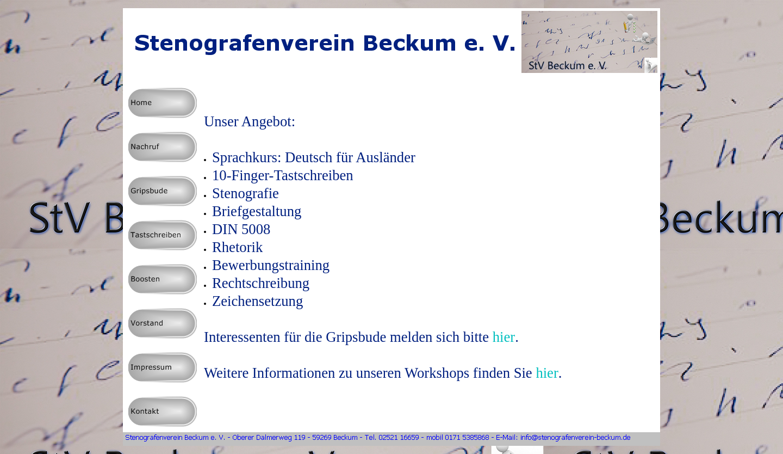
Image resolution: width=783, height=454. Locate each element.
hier (504, 337)
